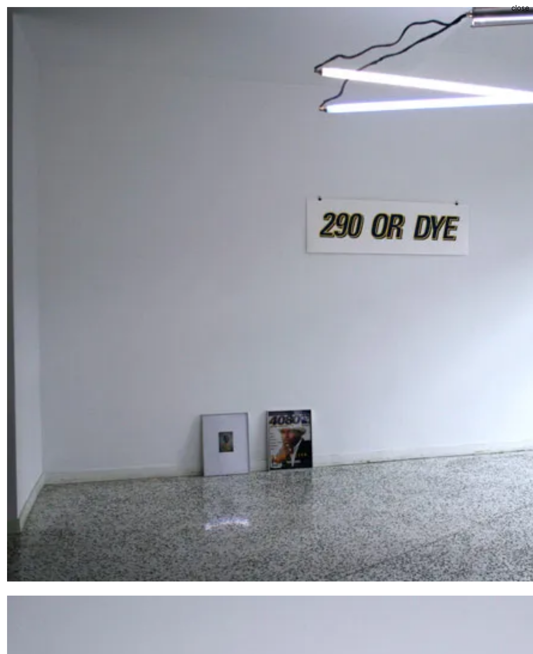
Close (520, 8)
